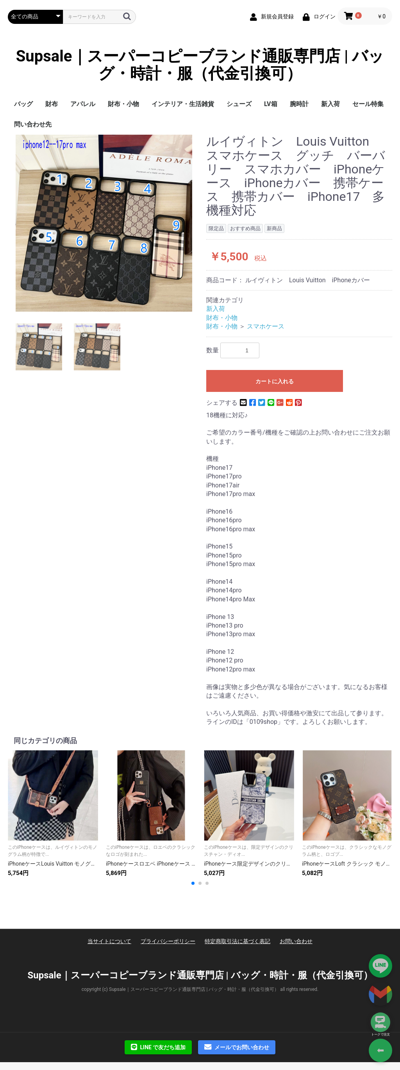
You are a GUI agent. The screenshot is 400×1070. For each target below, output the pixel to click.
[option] (104, 223)
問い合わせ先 (33, 124)
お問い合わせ (296, 941)
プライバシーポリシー (168, 941)
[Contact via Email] (380, 994)
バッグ (23, 104)
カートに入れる (274, 381)
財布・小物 (123, 104)
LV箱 (270, 104)
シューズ (239, 104)
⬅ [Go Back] (380, 1050)
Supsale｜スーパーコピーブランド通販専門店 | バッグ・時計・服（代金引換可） (200, 65)
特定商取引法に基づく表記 (237, 941)
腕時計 (299, 104)
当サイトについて (109, 941)
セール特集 (368, 104)
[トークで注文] (380, 1022)
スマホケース (265, 326)
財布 (51, 104)
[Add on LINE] (380, 966)
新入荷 (330, 104)
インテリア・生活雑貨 (183, 104)
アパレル (82, 104)
